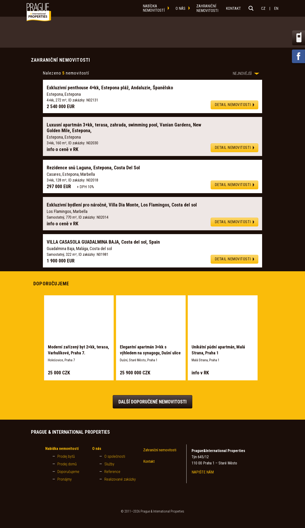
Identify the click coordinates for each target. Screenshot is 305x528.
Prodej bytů (66, 456)
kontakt (233, 8)
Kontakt (149, 461)
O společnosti (114, 456)
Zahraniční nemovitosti (159, 450)
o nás (180, 8)
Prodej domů (67, 464)
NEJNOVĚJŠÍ (246, 73)
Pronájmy (64, 479)
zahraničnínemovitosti (207, 8)
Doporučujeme (68, 471)
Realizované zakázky (120, 479)
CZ (263, 8)
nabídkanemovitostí (154, 8)
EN (276, 8)
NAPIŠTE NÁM (203, 472)
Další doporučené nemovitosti (152, 402)
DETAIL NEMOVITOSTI (233, 104)
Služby (109, 464)
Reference (112, 471)
